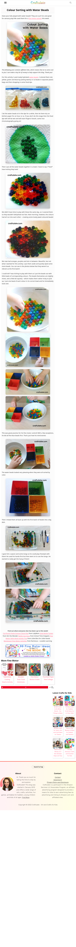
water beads (33, 77)
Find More (25, 797)
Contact (58, 777)
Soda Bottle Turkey (46, 633)
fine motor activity (35, 18)
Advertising (58, 780)
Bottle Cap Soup (24, 636)
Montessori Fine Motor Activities (15, 641)
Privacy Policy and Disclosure (58, 782)
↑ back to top (38, 767)
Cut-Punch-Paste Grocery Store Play (15, 633)
